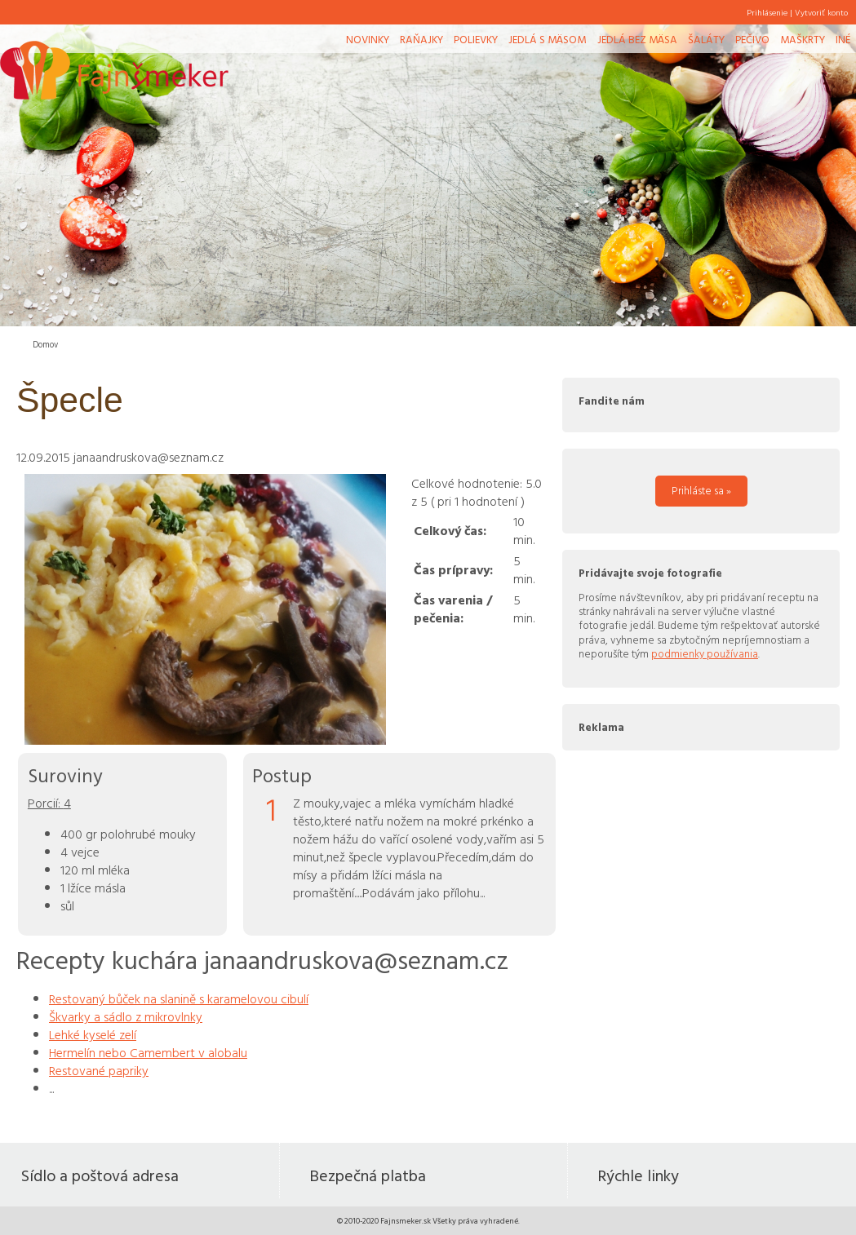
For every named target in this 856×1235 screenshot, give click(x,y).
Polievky (476, 39)
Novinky (367, 39)
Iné (843, 39)
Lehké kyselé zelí (92, 1034)
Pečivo (752, 39)
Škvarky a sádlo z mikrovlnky (125, 1016)
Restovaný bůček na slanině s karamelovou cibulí (178, 998)
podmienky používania (704, 653)
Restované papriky (99, 1070)
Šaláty (706, 39)
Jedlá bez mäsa (637, 39)
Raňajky (421, 39)
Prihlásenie (767, 12)
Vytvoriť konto (821, 12)
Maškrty (802, 39)
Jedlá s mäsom (547, 39)
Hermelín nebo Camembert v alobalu (148, 1052)
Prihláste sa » (701, 490)
